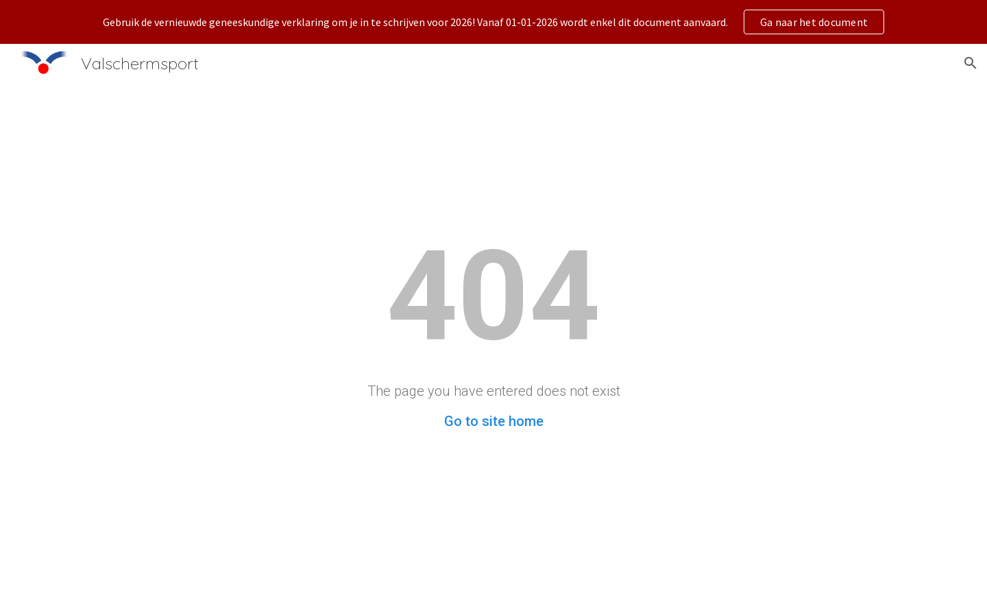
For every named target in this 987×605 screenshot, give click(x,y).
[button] (970, 63)
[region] (493, 22)
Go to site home (494, 421)
